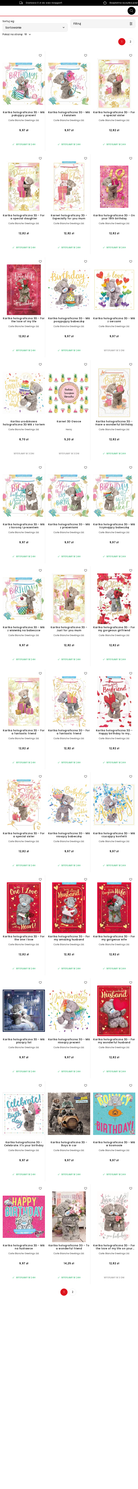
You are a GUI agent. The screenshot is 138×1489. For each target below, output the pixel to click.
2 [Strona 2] (130, 41)
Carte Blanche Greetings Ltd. (23, 120)
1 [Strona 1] (121, 41)
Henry (69, 429)
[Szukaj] (131, 11)
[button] (35, 27)
